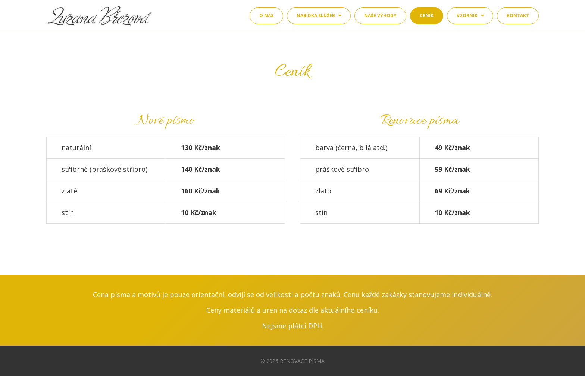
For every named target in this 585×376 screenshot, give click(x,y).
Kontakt (518, 15)
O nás (266, 15)
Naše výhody (380, 15)
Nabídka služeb (316, 15)
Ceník (427, 15)
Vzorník (467, 15)
